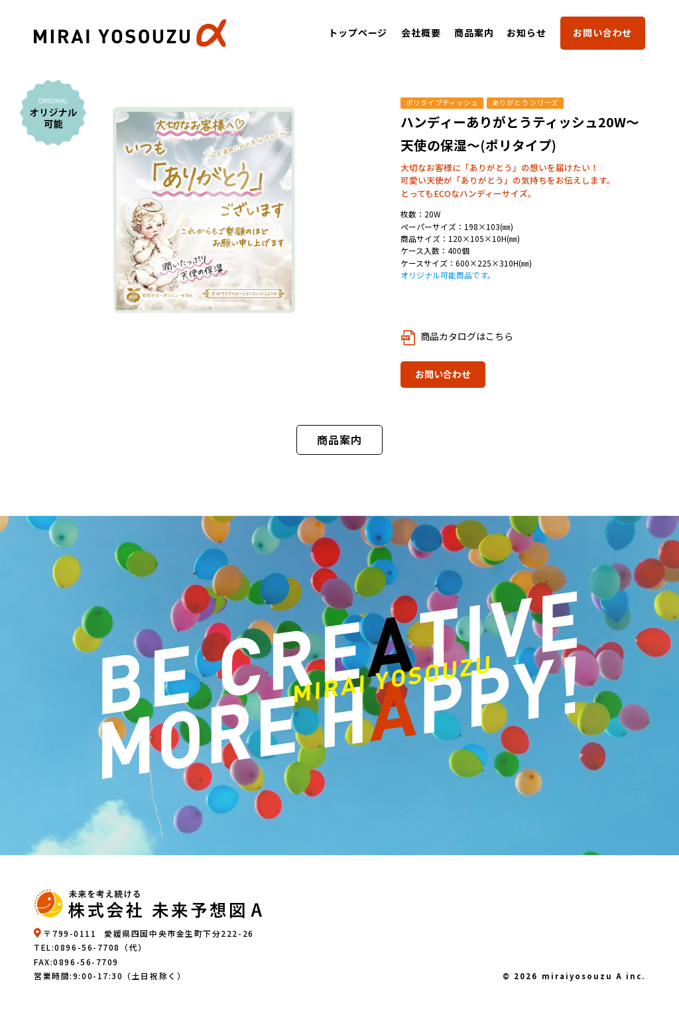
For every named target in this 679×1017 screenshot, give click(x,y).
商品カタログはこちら (466, 336)
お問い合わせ (602, 32)
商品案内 (473, 32)
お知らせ (526, 32)
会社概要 (420, 32)
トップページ (358, 32)
